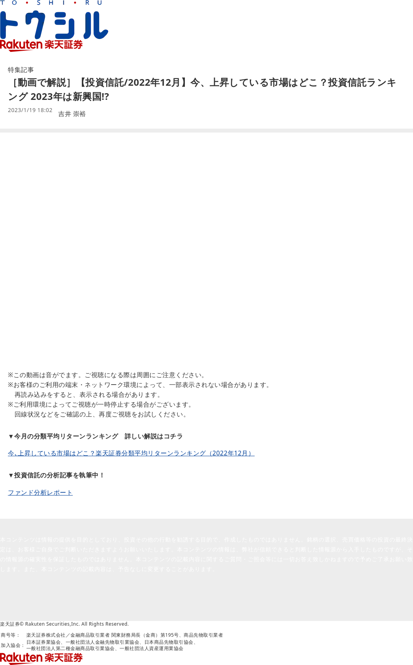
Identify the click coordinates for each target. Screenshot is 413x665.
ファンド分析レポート (40, 492)
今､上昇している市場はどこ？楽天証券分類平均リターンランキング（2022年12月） (131, 453)
